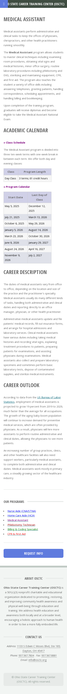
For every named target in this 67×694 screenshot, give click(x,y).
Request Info (33, 553)
